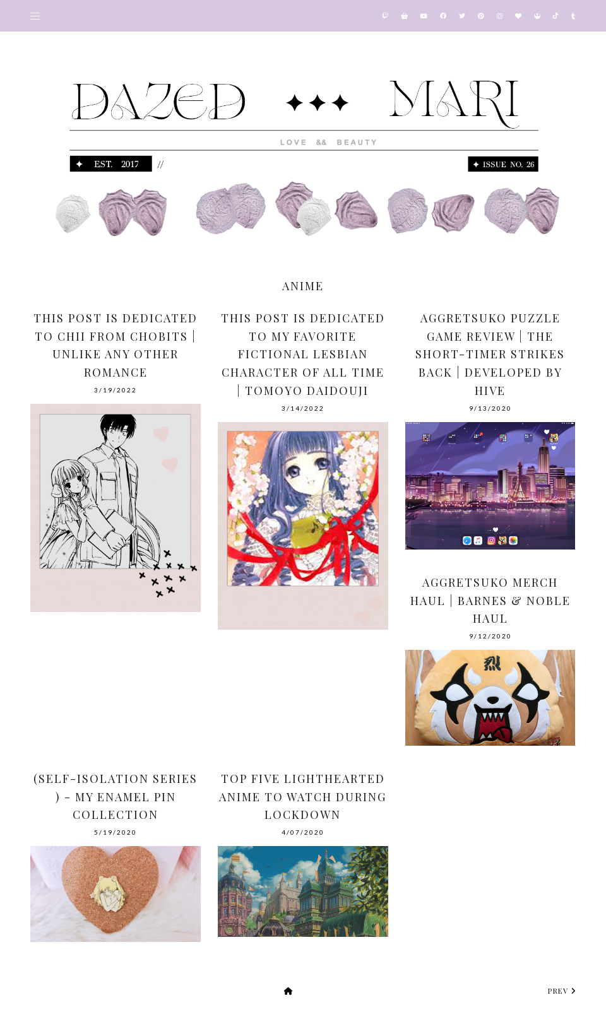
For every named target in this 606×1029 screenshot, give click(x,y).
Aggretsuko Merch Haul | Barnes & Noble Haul (490, 600)
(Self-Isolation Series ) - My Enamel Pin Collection (115, 797)
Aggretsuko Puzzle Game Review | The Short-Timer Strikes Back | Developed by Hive (490, 354)
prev (562, 991)
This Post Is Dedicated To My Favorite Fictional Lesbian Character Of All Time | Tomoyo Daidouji (303, 354)
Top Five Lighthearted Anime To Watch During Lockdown (302, 797)
